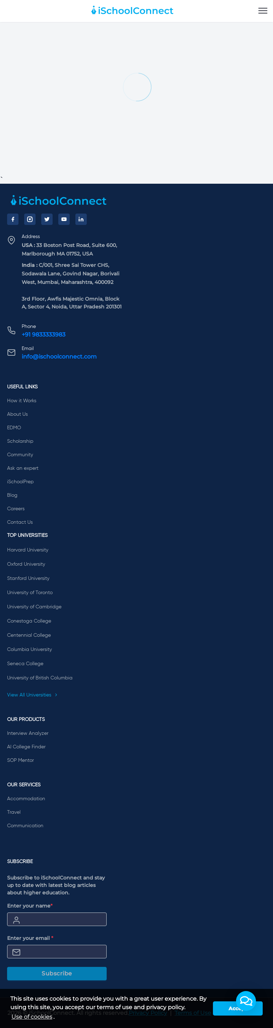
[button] (246, 1001)
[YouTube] (64, 219)
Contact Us (20, 522)
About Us (17, 414)
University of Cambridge (34, 606)
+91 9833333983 (43, 334)
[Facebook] (12, 219)
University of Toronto (30, 592)
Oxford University (26, 564)
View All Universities (32, 695)
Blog (12, 495)
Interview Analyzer (27, 733)
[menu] (262, 11)
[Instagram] (30, 219)
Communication (25, 825)
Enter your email (30, 938)
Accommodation (26, 798)
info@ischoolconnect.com (59, 356)
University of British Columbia (40, 678)
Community (20, 454)
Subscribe (57, 973)
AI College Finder (26, 746)
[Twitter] (47, 219)
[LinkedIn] (81, 219)
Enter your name (30, 906)
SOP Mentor (20, 760)
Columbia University (29, 649)
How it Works (21, 400)
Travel (14, 812)
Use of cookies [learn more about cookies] (31, 1016)
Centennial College (29, 635)
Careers (16, 508)
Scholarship (20, 441)
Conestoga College (29, 621)
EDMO (14, 427)
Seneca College (25, 663)
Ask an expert (22, 468)
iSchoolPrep (20, 481)
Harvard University (27, 550)
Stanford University (28, 578)
